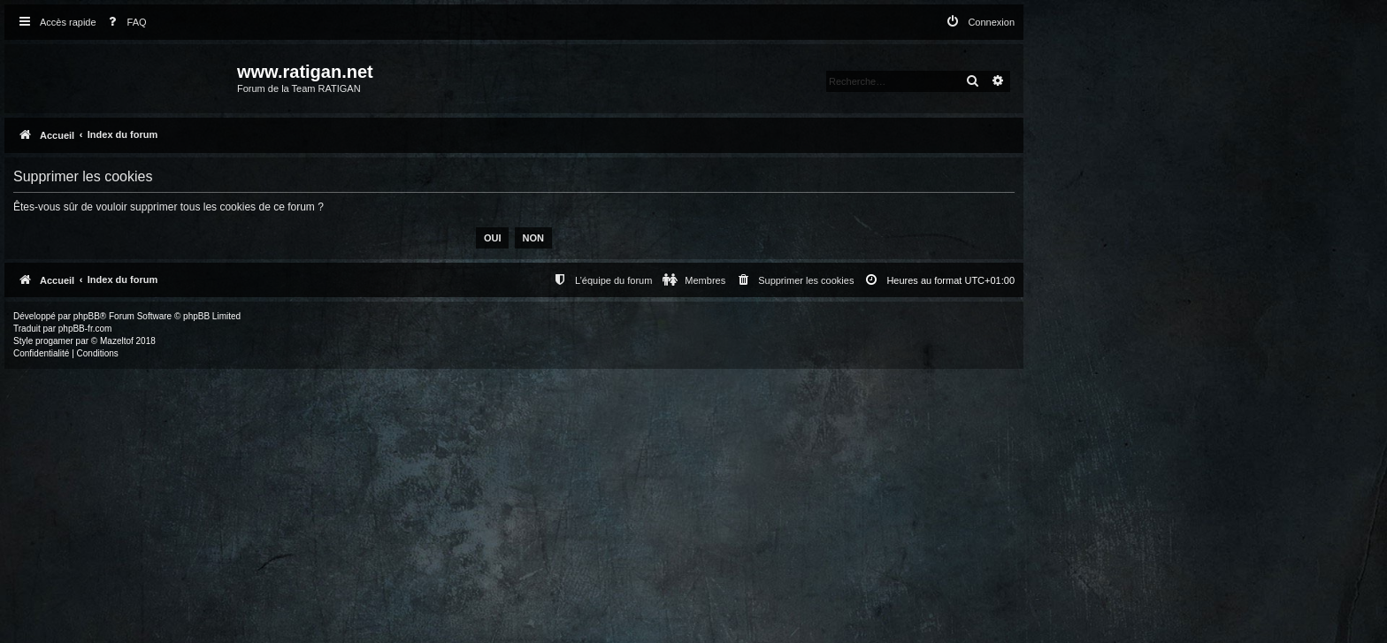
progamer (54, 341)
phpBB (86, 316)
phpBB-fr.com (85, 328)
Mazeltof (117, 341)
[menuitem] (124, 22)
